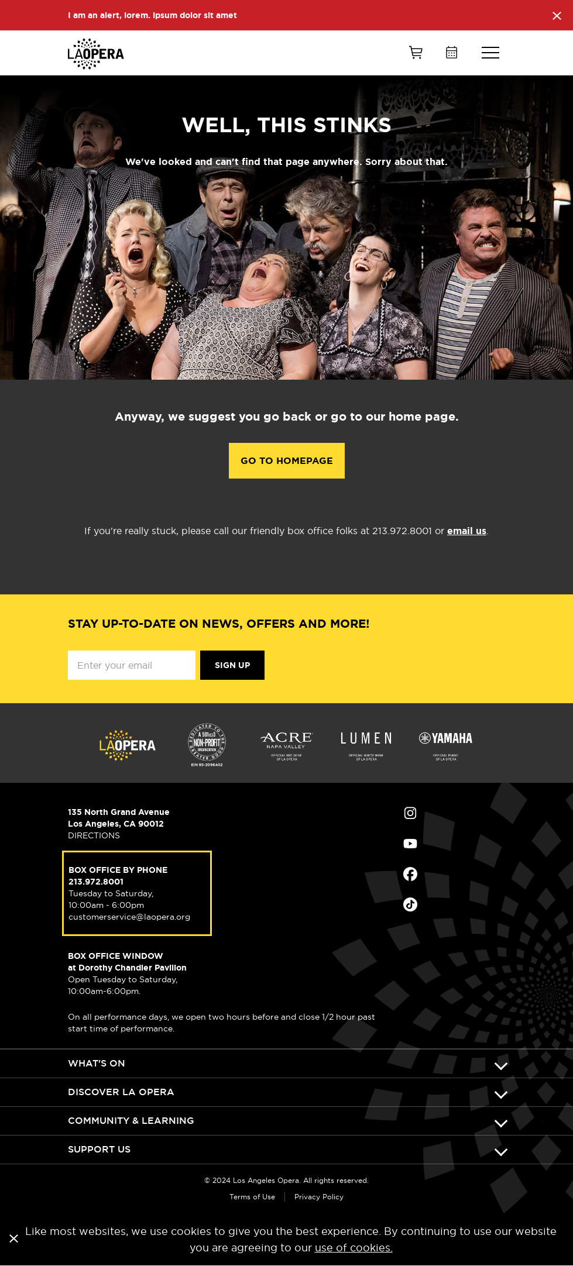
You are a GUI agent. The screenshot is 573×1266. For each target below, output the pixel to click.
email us (466, 531)
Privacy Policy (319, 1196)
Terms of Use (252, 1196)
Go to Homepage (287, 461)
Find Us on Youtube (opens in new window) (410, 844)
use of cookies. (354, 1247)
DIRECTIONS (94, 835)
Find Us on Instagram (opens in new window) (410, 813)
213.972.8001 (95, 881)
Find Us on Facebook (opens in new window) (410, 874)
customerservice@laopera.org (129, 916)
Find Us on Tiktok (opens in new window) (410, 904)
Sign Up (232, 665)
